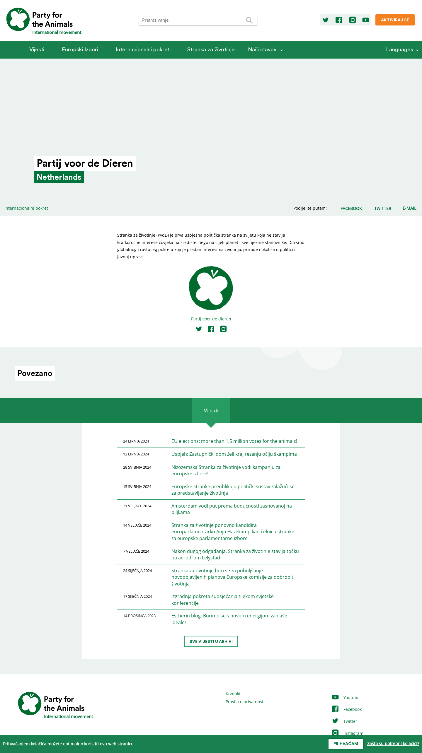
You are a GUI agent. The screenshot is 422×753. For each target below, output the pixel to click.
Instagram (347, 733)
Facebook (346, 709)
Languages (399, 49)
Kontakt (233, 693)
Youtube (345, 697)
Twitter (344, 721)
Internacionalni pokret (143, 49)
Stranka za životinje (211, 49)
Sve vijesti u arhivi (211, 642)
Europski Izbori (80, 49)
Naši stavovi (263, 49)
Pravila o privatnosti (245, 701)
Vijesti (36, 49)
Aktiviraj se (395, 20)
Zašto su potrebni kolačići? (393, 743)
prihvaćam (345, 744)
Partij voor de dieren (211, 319)
